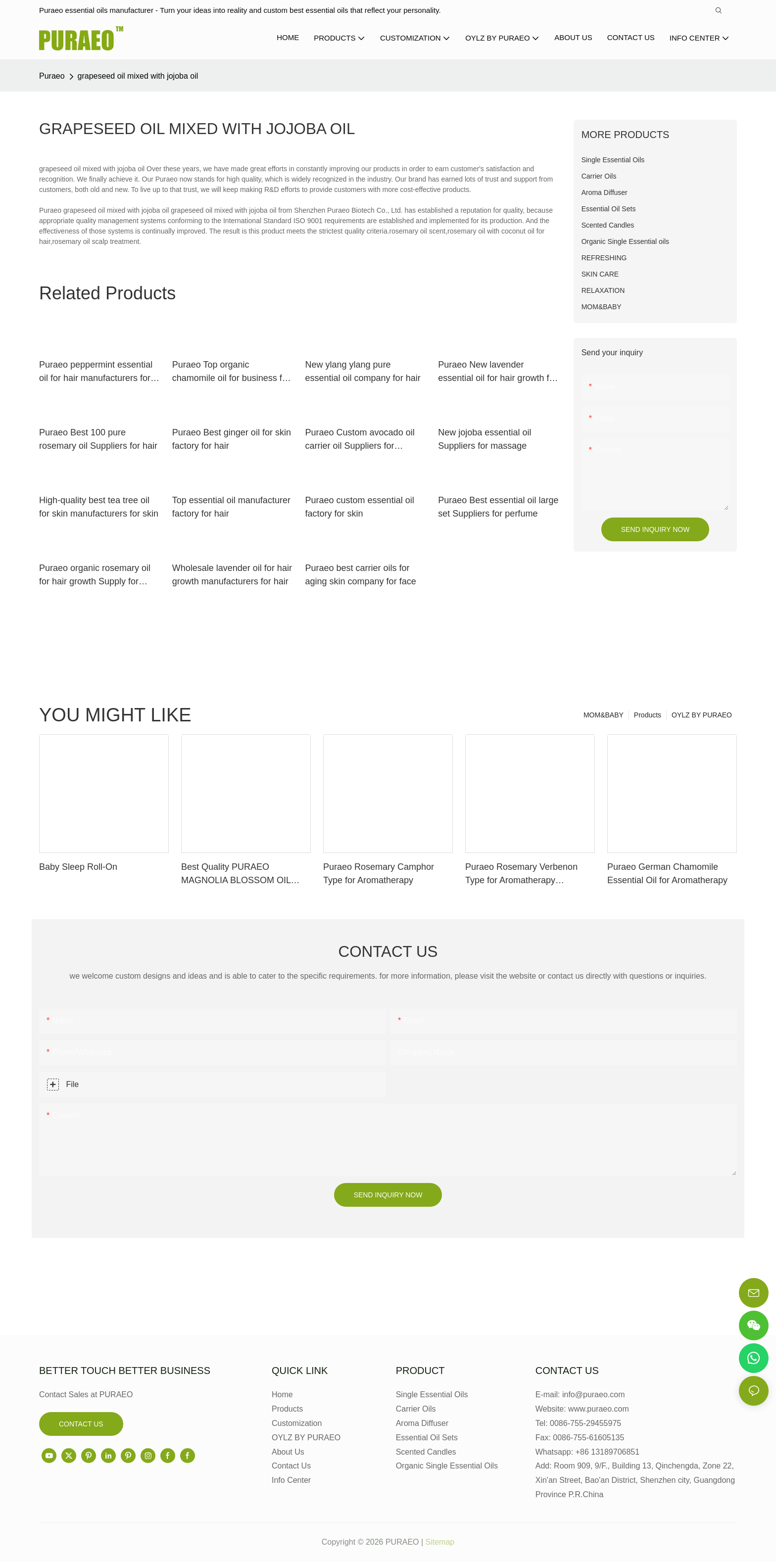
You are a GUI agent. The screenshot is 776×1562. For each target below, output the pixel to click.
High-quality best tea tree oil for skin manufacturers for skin (98, 507)
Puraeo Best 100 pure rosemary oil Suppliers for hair (98, 439)
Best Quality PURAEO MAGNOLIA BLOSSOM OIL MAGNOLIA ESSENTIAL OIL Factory (238, 874)
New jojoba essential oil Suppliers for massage (484, 439)
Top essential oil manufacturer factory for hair (231, 507)
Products (647, 715)
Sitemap (440, 1542)
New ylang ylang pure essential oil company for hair (363, 371)
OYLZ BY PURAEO (702, 715)
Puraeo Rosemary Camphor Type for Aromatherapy (378, 873)
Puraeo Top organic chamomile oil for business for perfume (231, 372)
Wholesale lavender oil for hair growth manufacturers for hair (232, 574)
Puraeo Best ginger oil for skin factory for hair (231, 439)
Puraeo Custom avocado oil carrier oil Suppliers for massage (360, 440)
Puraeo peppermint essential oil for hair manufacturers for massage (95, 372)
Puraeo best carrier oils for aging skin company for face (360, 574)
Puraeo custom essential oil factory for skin (359, 507)
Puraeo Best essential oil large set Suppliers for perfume (498, 507)
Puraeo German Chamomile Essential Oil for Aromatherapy (667, 873)
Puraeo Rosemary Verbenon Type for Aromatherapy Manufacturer (521, 874)
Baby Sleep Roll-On (78, 867)
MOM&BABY (603, 715)
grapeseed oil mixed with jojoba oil (138, 76)
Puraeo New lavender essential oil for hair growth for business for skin (497, 372)
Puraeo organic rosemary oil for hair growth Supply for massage (94, 575)
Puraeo (52, 76)
